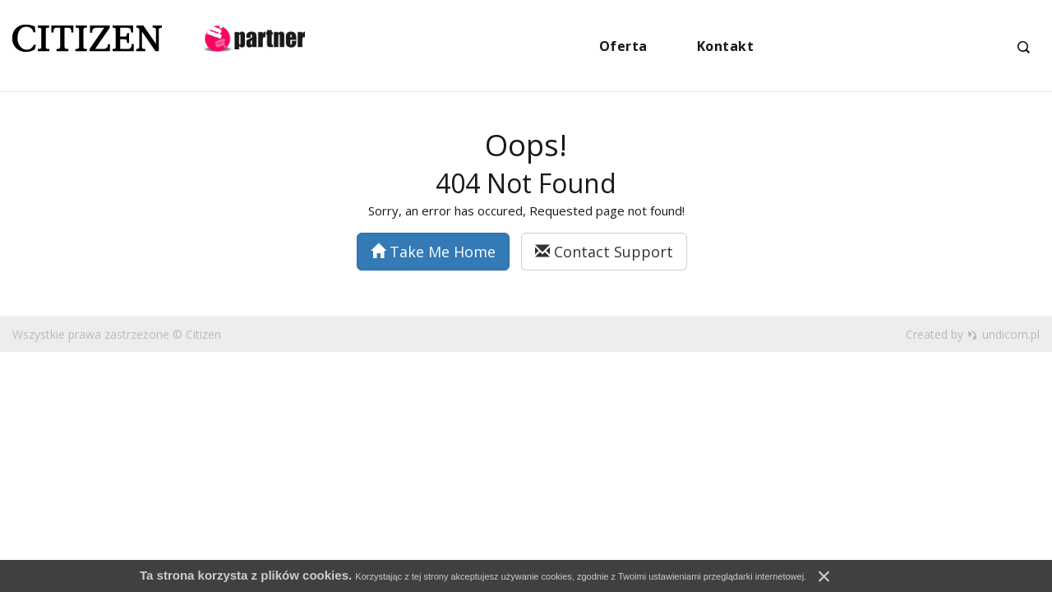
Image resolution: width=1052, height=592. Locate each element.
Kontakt (725, 46)
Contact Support (604, 251)
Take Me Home (433, 251)
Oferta (623, 46)
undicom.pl (1004, 334)
